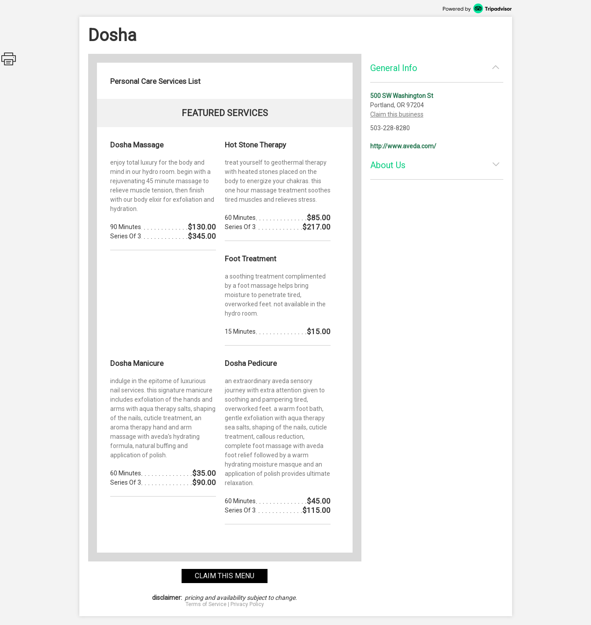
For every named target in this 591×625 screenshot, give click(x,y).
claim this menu (224, 576)
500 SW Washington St (401, 95)
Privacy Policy (247, 604)
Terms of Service (206, 604)
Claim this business (397, 114)
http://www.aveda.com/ (403, 146)
